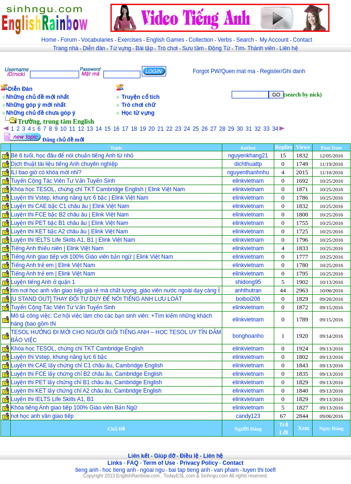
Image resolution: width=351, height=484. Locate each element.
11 (72, 129)
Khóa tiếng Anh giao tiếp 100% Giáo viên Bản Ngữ (74, 407)
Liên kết (138, 456)
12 (81, 129)
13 (90, 129)
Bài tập (144, 48)
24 (187, 129)
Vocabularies (97, 40)
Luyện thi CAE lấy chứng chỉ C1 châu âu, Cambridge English (87, 365)
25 (196, 129)
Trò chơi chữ (138, 105)
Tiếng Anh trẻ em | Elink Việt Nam (54, 265)
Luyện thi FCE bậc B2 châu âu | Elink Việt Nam (70, 214)
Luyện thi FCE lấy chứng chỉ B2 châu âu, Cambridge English (86, 374)
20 (151, 129)
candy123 (248, 416)
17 (125, 129)
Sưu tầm (193, 48)
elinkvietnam (248, 181)
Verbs (225, 40)
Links (115, 463)
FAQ (133, 463)
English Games (165, 40)
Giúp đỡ (164, 456)
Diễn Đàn (20, 89)
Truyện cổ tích (141, 97)
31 (249, 129)
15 (107, 129)
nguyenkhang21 (248, 155)
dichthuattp (248, 164)
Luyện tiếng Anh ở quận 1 (43, 282)
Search (245, 40)
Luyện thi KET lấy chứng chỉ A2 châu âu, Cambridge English (86, 390)
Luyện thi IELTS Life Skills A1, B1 (52, 399)
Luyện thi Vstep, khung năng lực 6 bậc (59, 357)
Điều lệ (189, 456)
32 (258, 129)
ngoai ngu (152, 470)
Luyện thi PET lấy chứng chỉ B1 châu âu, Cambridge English (86, 382)
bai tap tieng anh (189, 470)
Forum (68, 40)
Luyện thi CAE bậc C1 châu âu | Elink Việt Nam (70, 206)
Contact (302, 40)
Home (48, 40)
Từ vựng (120, 48)
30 (240, 129)
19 (142, 129)
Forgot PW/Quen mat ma (224, 71)
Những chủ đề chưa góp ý (40, 113)
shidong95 (248, 282)
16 (116, 129)
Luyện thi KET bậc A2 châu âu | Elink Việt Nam (69, 231)
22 (169, 129)
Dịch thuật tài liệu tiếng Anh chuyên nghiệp (64, 164)
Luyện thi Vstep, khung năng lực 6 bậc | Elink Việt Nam (79, 197)
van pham (226, 470)
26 (205, 129)
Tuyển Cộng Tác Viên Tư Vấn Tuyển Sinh (63, 181)
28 (222, 129)
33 (266, 129)
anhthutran (247, 290)
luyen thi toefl (259, 470)
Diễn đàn (94, 48)
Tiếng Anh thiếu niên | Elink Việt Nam (57, 248)
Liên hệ (288, 48)
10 (63, 129)
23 (178, 129)
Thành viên (261, 48)
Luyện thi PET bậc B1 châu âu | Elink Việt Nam (69, 223)
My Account (274, 40)
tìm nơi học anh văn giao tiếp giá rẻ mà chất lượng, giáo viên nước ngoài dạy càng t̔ (115, 290)
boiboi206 (248, 299)
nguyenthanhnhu (248, 172)
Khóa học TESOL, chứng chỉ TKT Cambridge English (77, 348)
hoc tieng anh (119, 470)
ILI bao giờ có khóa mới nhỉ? (46, 172)
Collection (201, 40)
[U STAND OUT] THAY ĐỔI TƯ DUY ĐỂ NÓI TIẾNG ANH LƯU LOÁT (96, 299)
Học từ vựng (138, 113)
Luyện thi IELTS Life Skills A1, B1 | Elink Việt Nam (73, 240)
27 (213, 129)
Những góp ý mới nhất (36, 105)
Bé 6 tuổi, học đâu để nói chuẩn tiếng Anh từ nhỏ (72, 155)
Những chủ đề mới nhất (37, 97)
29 (231, 129)
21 (160, 129)
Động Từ (219, 48)
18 (134, 129)
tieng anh (86, 470)
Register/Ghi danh (282, 71)
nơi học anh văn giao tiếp (42, 416)
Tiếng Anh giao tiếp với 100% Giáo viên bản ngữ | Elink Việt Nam (92, 256)
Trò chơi (168, 48)
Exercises (129, 40)
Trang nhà (65, 48)
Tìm (239, 48)
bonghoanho (248, 336)
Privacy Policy (199, 463)
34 (275, 129)
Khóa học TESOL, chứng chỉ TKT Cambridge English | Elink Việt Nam (98, 189)
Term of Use (159, 463)
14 (98, 129)
